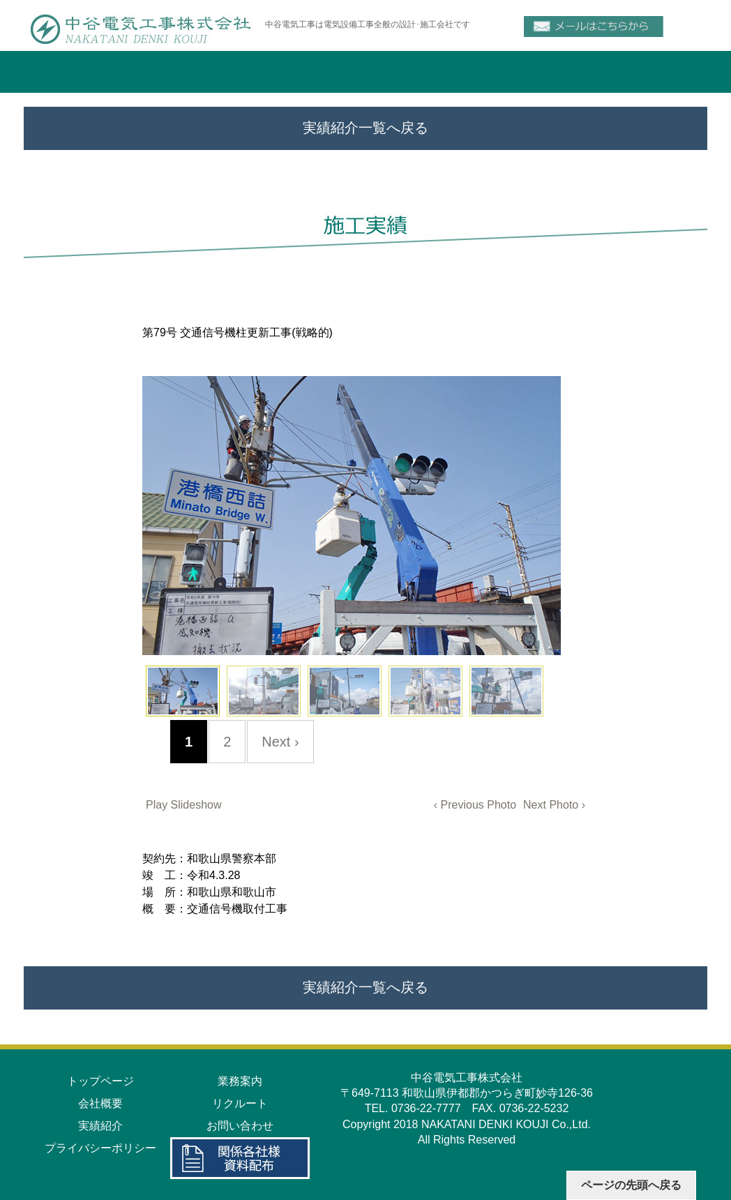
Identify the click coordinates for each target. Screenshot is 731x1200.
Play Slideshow (184, 805)
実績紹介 (100, 1126)
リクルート (240, 1103)
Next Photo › (554, 805)
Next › (280, 741)
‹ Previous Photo (475, 805)
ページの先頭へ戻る (631, 1185)
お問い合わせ (239, 1126)
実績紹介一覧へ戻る (365, 127)
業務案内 (240, 1081)
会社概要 (100, 1103)
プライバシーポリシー (100, 1148)
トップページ (100, 1081)
